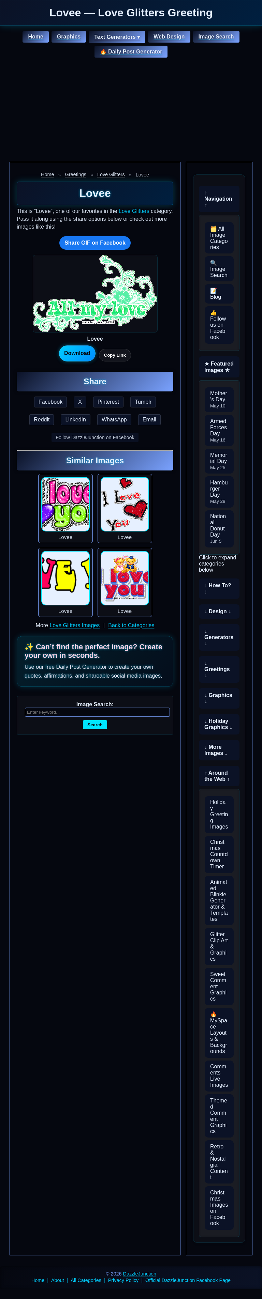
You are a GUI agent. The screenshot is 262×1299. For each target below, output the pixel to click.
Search (94, 724)
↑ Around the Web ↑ (217, 776)
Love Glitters (111, 174)
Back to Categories (131, 625)
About (57, 1280)
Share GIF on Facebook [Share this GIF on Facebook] (95, 243)
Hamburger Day (219, 492)
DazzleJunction (140, 1274)
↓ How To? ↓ (217, 588)
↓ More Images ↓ (216, 750)
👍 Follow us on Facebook (218, 325)
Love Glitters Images (74, 625)
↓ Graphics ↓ (218, 698)
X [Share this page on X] (80, 402)
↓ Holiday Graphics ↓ (218, 724)
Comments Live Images (219, 1076)
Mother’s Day (218, 399)
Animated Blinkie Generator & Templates (219, 900)
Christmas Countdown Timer (219, 854)
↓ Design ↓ (217, 611)
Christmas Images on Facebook (219, 1208)
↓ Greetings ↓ (217, 669)
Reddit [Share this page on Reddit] (41, 419)
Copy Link (115, 355)
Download (77, 353)
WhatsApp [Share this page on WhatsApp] (114, 419)
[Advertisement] (131, 110)
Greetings (75, 174)
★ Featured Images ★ (219, 367)
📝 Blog (215, 294)
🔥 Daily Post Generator (131, 52)
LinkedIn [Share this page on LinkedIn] (75, 419)
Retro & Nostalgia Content (219, 1162)
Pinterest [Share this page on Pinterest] (108, 402)
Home (35, 37)
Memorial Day (218, 461)
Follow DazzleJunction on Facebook (95, 437)
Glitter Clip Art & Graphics (219, 946)
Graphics (69, 37)
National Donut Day (218, 528)
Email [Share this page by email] (149, 419)
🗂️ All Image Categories (219, 238)
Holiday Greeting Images (219, 814)
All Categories (86, 1280)
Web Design (169, 37)
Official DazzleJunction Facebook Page (188, 1280)
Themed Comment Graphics (218, 1116)
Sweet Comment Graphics (218, 986)
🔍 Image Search (219, 269)
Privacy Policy (123, 1280)
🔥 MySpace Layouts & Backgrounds (218, 1032)
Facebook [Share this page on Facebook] (50, 402)
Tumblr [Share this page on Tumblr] (143, 402)
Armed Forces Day (218, 430)
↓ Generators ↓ (218, 637)
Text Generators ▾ (117, 37)
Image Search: (95, 704)
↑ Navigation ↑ (218, 199)
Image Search (216, 37)
